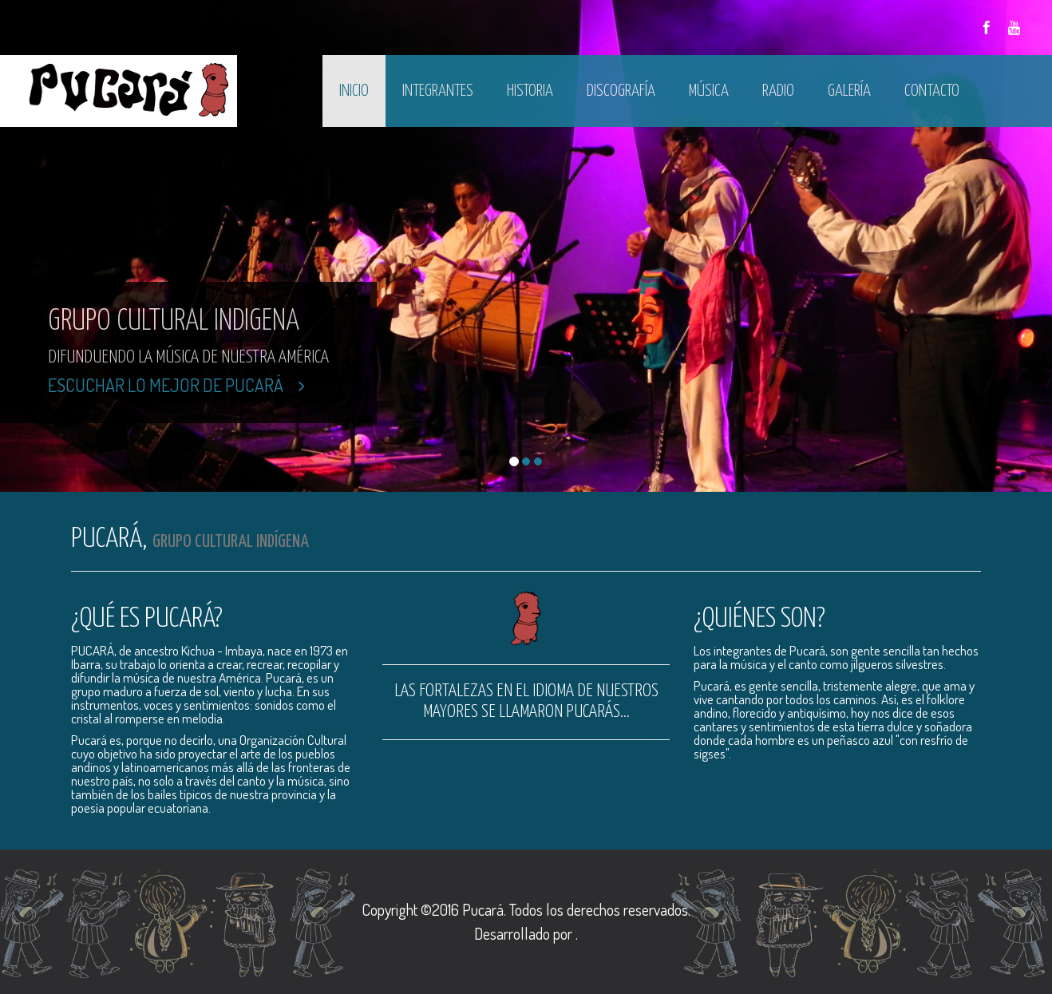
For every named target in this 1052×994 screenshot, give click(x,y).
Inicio (354, 91)
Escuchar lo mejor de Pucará (176, 385)
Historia (530, 91)
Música (709, 91)
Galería (849, 91)
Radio (778, 91)
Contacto (931, 91)
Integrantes (437, 91)
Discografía (621, 91)
